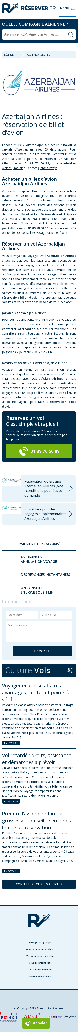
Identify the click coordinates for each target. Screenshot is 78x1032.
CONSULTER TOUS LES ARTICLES (39, 884)
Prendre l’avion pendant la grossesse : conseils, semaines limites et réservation (36, 820)
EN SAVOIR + (11, 742)
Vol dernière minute (40, 969)
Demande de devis (40, 976)
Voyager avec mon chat (40, 955)
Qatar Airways (47, 168)
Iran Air (18, 168)
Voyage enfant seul (40, 962)
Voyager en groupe (40, 942)
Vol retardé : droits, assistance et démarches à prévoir (36, 759)
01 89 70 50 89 (39, 451)
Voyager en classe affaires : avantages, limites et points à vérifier (35, 692)
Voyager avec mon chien (40, 948)
